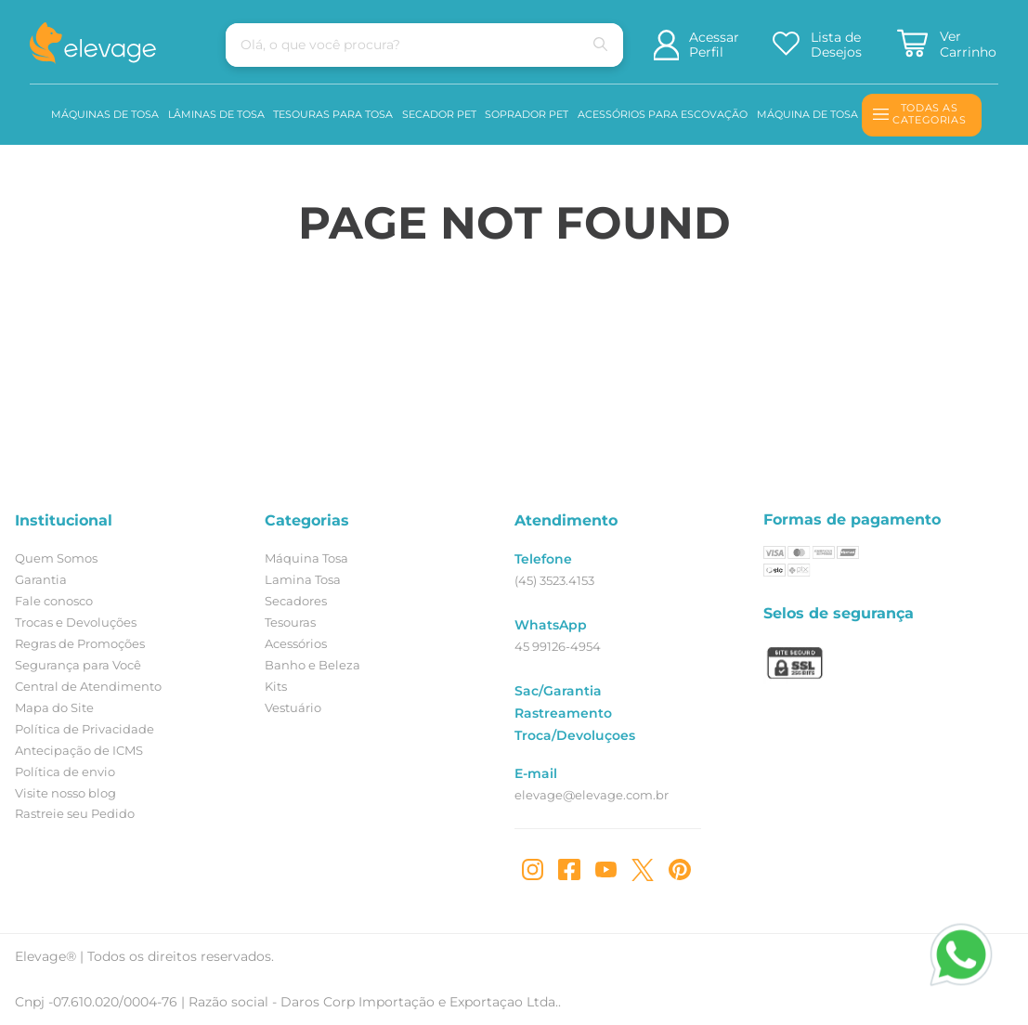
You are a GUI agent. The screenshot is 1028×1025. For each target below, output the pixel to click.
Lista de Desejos (836, 45)
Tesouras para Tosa (333, 114)
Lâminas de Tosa (216, 114)
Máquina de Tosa (807, 114)
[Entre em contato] (951, 986)
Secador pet (439, 114)
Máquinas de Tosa (105, 114)
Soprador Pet (526, 114)
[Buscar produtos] (567, 45)
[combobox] (391, 45)
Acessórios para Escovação (663, 114)
